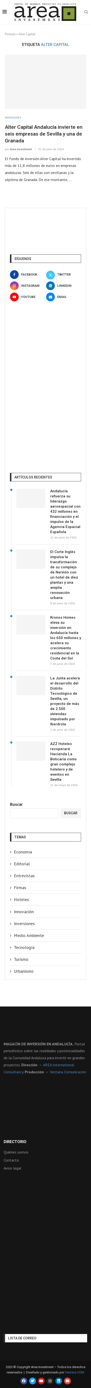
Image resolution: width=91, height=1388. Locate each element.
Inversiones (24, 923)
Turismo (21, 959)
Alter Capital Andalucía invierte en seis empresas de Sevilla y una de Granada (44, 134)
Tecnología (24, 947)
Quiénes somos (16, 1152)
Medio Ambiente (29, 935)
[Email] (63, 297)
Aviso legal (12, 1168)
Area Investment (21, 149)
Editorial (22, 864)
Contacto (11, 1160)
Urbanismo (23, 971)
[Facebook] (27, 274)
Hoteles (21, 899)
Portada (10, 34)
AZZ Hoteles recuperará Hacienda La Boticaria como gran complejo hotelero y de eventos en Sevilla (63, 762)
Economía (23, 852)
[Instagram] (27, 285)
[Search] (86, 12)
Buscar (16, 804)
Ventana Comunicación (68, 1071)
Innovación (24, 911)
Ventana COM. (75, 1372)
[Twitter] (63, 274)
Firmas (20, 887)
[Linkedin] (63, 285)
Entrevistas (24, 875)
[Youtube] (27, 297)
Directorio (15, 1142)
